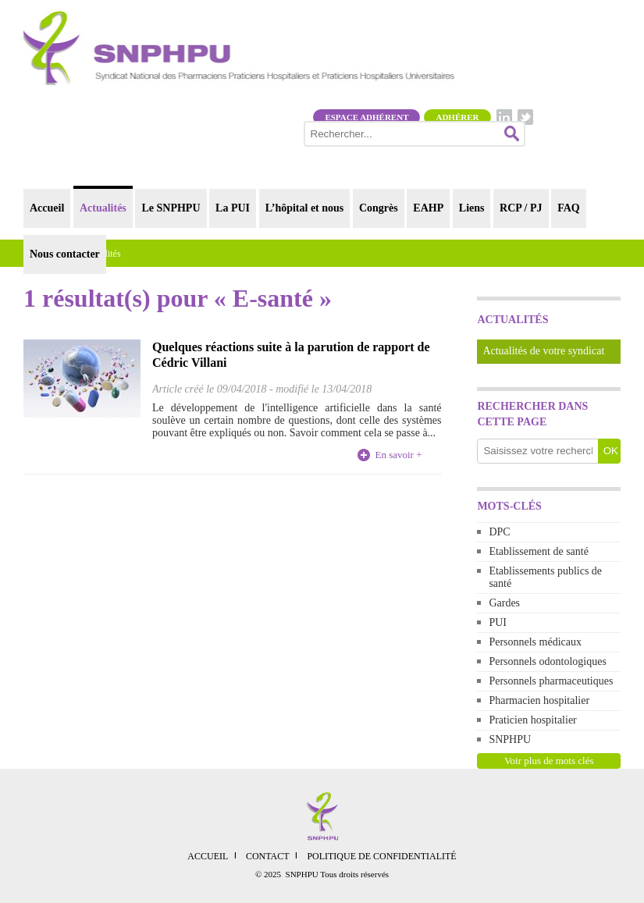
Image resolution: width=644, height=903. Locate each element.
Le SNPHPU (170, 208)
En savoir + (398, 454)
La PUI (232, 208)
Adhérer (457, 117)
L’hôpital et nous (304, 208)
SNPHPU (510, 739)
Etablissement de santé (539, 551)
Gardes (504, 603)
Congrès (378, 208)
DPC (499, 532)
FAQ (568, 208)
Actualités (103, 208)
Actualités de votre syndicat (543, 351)
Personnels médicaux (535, 642)
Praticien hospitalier (532, 720)
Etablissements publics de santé (545, 577)
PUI (498, 622)
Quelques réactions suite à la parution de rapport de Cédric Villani (291, 354)
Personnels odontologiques (548, 661)
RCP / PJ (521, 208)
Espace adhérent (366, 117)
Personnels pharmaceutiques (551, 681)
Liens (472, 208)
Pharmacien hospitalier (539, 700)
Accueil (47, 208)
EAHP (428, 208)
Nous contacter (65, 254)
